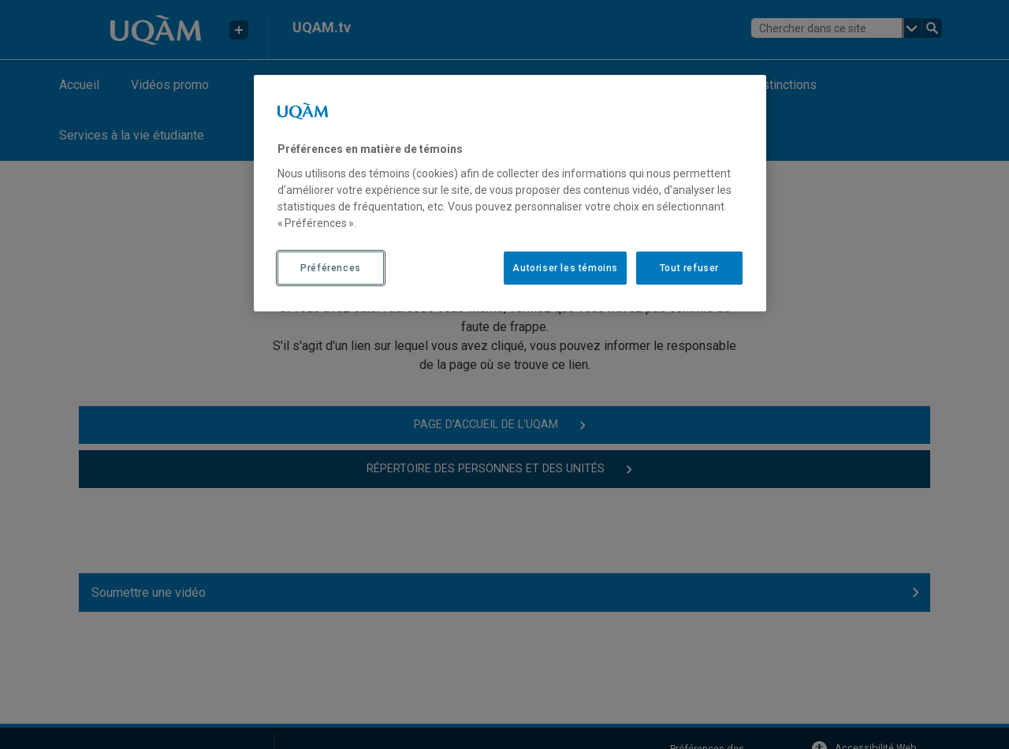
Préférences (330, 268)
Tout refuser (689, 268)
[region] (510, 193)
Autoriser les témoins (565, 268)
